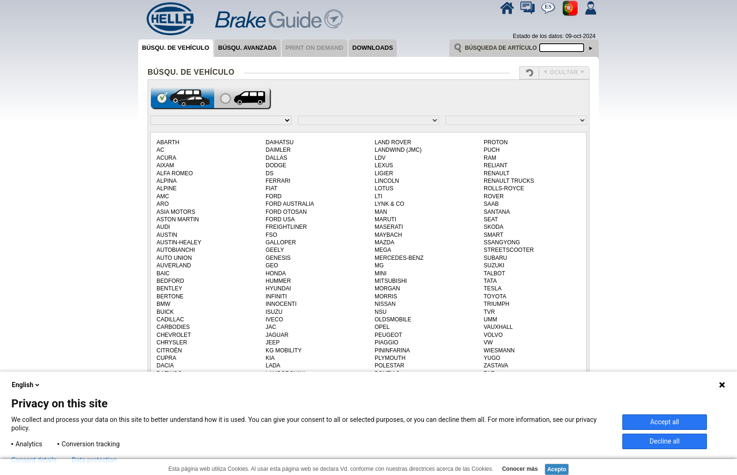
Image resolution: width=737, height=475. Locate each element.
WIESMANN (499, 350)
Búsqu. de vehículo (175, 47)
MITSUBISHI (391, 281)
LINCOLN (387, 181)
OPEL (382, 327)
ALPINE (167, 188)
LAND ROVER (393, 142)
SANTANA (497, 212)
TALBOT (494, 273)
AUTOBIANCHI (176, 250)
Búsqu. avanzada (247, 47)
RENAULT (497, 173)
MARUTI (385, 219)
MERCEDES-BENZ (399, 258)
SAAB (491, 204)
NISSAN (385, 304)
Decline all (665, 441)
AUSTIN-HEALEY (179, 242)
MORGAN (387, 288)
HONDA (276, 273)
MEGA (383, 250)
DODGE (276, 165)
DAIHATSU (280, 142)
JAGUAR (277, 335)
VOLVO (493, 335)
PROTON (496, 142)
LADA (273, 365)
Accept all (664, 422)
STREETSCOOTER (509, 250)
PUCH (492, 150)
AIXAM (165, 165)
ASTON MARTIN (178, 219)
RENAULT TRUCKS (509, 181)
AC (161, 150)
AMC (163, 196)
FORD (274, 196)
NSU (380, 312)
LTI (378, 196)
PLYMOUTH (390, 358)
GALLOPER (281, 242)
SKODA (493, 227)
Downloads (373, 47)
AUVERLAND (174, 265)
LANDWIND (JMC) (398, 150)
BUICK (165, 312)
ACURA (166, 158)
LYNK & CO (389, 204)
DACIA (165, 365)
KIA (270, 358)
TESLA (493, 288)
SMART (493, 235)
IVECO (274, 319)
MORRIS (386, 296)
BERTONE (170, 296)
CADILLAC (170, 319)
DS (270, 173)
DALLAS (276, 158)
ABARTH (168, 142)
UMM (490, 319)
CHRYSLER (172, 342)
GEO (272, 265)
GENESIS (278, 258)
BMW (163, 304)
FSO (271, 235)
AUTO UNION (174, 258)
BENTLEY (169, 288)
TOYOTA (495, 296)
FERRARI (278, 181)
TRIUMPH (497, 304)
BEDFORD (170, 281)
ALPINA (167, 181)
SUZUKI (494, 265)
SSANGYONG (502, 242)
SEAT (491, 219)
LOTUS (384, 188)
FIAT (271, 188)
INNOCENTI (281, 304)
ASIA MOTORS (176, 212)
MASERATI (389, 227)
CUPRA (166, 358)
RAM (490, 158)
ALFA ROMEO (175, 173)
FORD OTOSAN (286, 212)
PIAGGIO (387, 342)
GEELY (275, 250)
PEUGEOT (388, 335)
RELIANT (496, 165)
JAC (271, 327)
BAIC (163, 273)
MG (379, 265)
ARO (163, 204)
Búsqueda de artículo (501, 48)
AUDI (163, 227)
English (26, 385)
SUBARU (495, 258)
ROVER (494, 196)
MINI (380, 273)
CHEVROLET (174, 335)
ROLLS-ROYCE (504, 188)
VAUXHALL (498, 327)
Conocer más (519, 469)
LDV (380, 158)
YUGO (492, 358)
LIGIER (384, 173)
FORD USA (280, 219)
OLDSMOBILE (393, 319)
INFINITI (276, 296)
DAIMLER (278, 150)
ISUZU (274, 312)
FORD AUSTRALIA (290, 204)
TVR (489, 312)
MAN (381, 212)
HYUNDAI (278, 288)
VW (488, 342)
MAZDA (384, 242)
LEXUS (384, 165)
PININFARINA (392, 350)
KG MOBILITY (284, 350)
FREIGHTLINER (286, 227)
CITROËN (169, 350)
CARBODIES (173, 327)
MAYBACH (388, 235)
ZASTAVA (496, 365)
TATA (490, 281)
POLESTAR (389, 365)
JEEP (273, 342)
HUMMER (278, 281)
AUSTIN (167, 235)
